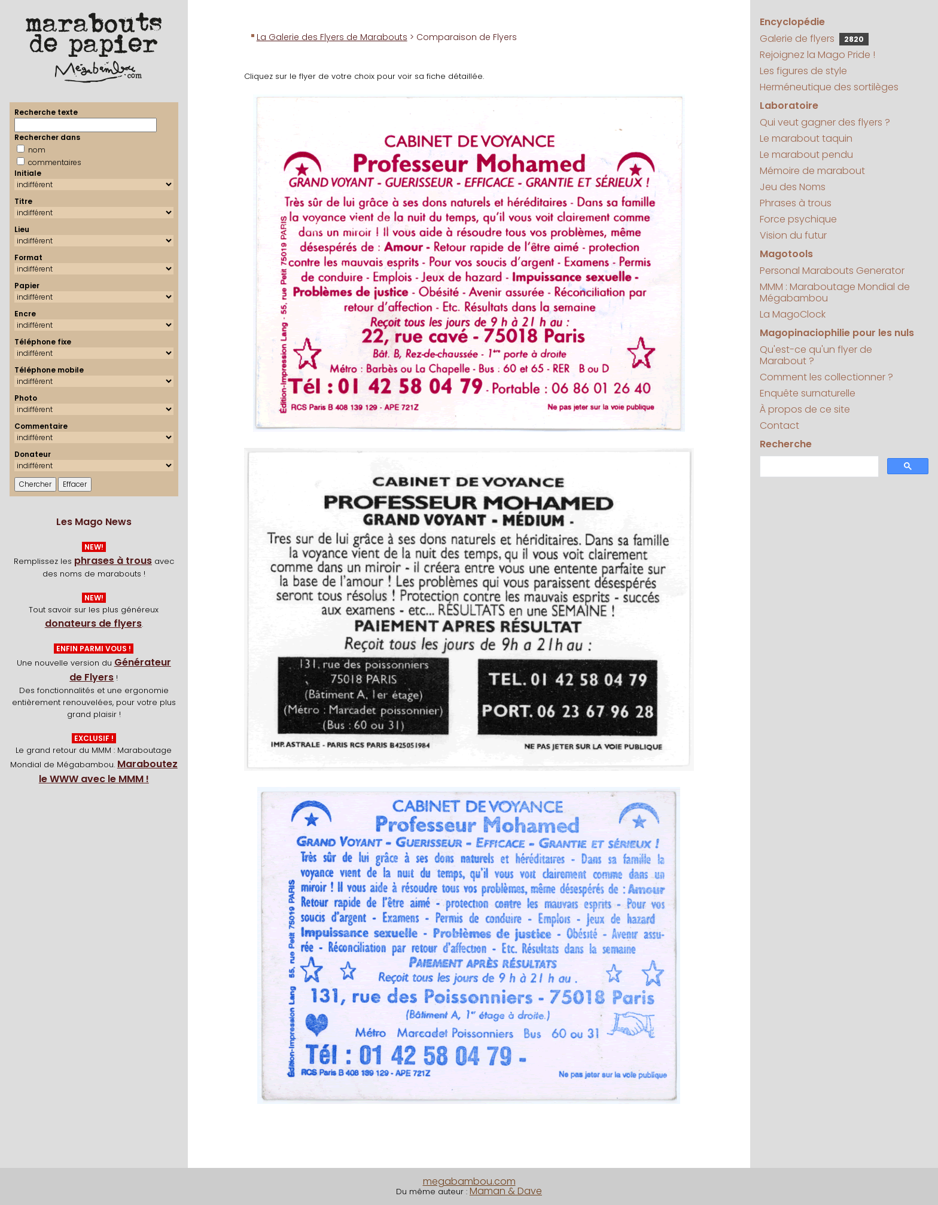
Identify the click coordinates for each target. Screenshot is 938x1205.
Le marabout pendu (806, 154)
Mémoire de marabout (812, 171)
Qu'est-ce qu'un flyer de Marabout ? (816, 355)
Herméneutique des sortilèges (829, 87)
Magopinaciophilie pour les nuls (837, 333)
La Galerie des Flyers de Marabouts (332, 37)
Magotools (786, 254)
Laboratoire (789, 105)
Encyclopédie (792, 22)
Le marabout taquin (806, 138)
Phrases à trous (796, 203)
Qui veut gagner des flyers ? (825, 122)
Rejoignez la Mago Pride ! (817, 55)
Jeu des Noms (793, 187)
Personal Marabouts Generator (832, 270)
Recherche (786, 444)
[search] (818, 466)
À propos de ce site (805, 409)
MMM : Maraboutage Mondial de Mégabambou (835, 292)
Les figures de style (803, 71)
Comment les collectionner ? (826, 377)
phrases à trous (113, 561)
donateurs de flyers (93, 623)
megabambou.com (469, 1181)
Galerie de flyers (814, 38)
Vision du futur (793, 235)
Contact (779, 425)
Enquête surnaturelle (807, 393)
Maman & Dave (506, 1191)
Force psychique (798, 219)
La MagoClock (793, 314)
